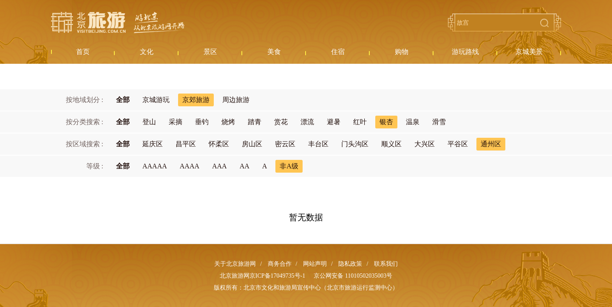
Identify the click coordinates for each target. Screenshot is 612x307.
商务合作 (280, 264)
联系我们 (386, 264)
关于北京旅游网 (235, 264)
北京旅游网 (117, 22)
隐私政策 (350, 264)
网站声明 (315, 264)
